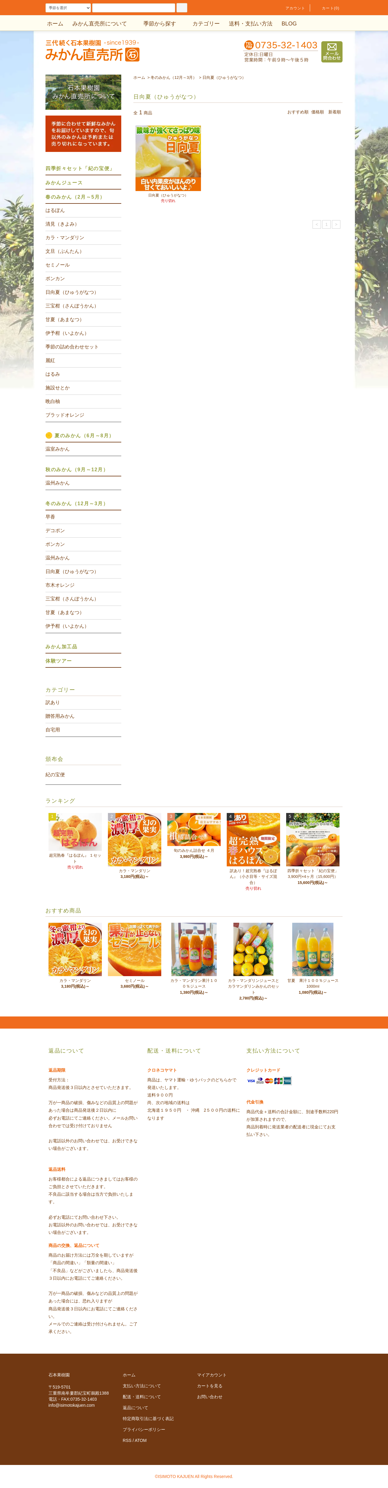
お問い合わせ (209, 1396)
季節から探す (156, 24)
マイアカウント (212, 1374)
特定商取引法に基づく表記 (148, 1418)
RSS (127, 1440)
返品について (135, 1407)
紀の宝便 (55, 774)
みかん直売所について (99, 24)
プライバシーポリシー (144, 1429)
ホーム (55, 24)
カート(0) (327, 8)
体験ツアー (58, 660)
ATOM (141, 1440)
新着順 (334, 111)
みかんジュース (64, 182)
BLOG (289, 24)
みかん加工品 (61, 646)
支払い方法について (142, 1385)
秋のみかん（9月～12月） (77, 469)
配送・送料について (142, 1396)
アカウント (292, 8)
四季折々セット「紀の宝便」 (80, 168)
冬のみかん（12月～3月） (174, 77)
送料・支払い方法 (251, 24)
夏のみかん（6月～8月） (84, 435)
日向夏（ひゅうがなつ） (224, 77)
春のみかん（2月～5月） (75, 197)
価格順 (317, 111)
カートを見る (209, 1385)
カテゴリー (202, 24)
